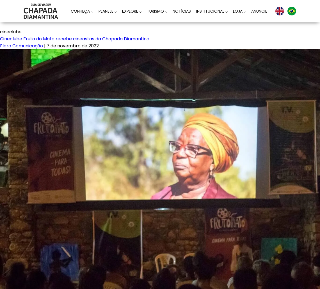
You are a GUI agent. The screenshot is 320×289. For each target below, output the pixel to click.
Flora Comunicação (21, 46)
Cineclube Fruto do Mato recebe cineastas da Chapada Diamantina (74, 39)
